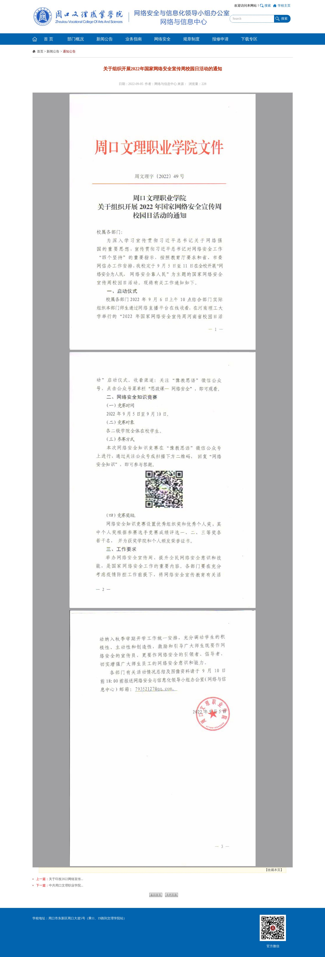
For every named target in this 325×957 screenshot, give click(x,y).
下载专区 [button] (249, 39)
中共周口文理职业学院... (66, 885)
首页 (40, 51)
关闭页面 (171, 895)
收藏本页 (274, 870)
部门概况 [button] (75, 39)
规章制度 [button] (191, 39)
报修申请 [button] (220, 39)
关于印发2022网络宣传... (66, 879)
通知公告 (69, 51)
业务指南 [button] (133, 39)
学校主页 (284, 5)
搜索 (267, 5)
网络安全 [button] (162, 39)
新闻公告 (53, 51)
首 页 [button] (48, 39)
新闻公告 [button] (104, 39)
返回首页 (155, 895)
